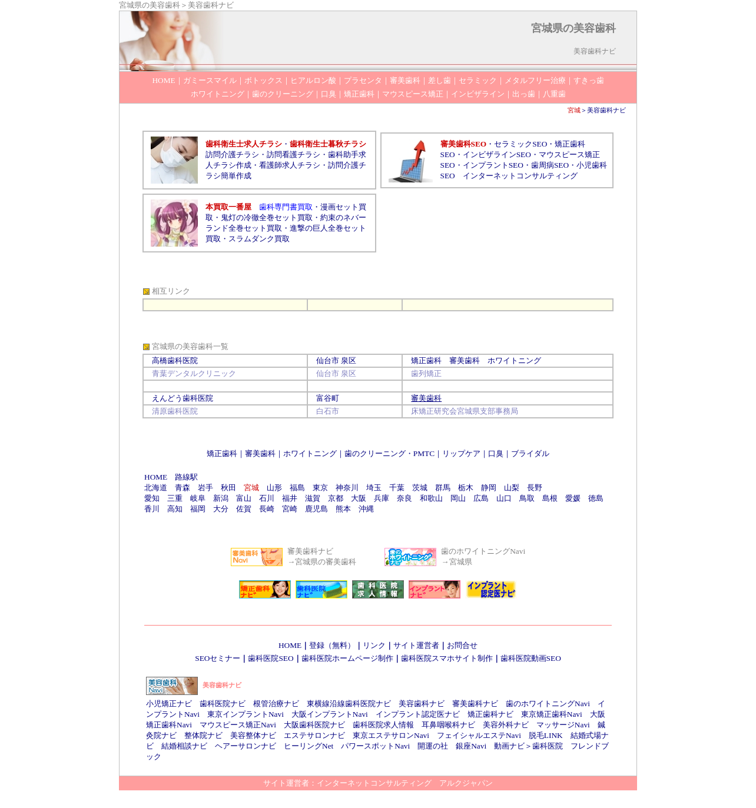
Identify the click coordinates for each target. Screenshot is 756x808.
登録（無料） (332, 645)
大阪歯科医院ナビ (314, 724)
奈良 (404, 498)
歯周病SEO (550, 165)
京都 (335, 498)
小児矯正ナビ (169, 703)
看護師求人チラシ (289, 165)
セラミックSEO (520, 143)
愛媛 (573, 498)
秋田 (228, 487)
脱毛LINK (546, 735)
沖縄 (366, 508)
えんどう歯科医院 (182, 398)
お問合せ (462, 645)
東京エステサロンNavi (391, 735)
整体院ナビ (203, 735)
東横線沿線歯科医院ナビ (349, 703)
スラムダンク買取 (259, 238)
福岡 (197, 508)
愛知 (152, 498)
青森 (182, 487)
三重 (175, 498)
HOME (155, 477)
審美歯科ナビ (475, 703)
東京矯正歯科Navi (551, 714)
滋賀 (312, 498)
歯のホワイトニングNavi (548, 703)
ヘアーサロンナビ (245, 746)
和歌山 (431, 498)
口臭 (495, 453)
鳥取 (527, 498)
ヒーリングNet (308, 746)
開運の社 (432, 746)
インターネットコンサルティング (520, 175)
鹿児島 (316, 508)
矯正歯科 (222, 453)
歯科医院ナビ (223, 703)
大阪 (358, 498)
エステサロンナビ (314, 735)
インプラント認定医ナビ (418, 714)
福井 (289, 498)
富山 (243, 498)
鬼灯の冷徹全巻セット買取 (267, 217)
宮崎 (289, 508)
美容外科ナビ (506, 724)
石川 (266, 498)
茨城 (419, 487)
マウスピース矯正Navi (238, 724)
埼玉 (374, 487)
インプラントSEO (493, 165)
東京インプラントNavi (245, 714)
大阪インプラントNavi (329, 714)
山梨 (511, 487)
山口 (504, 498)
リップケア (461, 453)
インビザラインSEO (497, 154)
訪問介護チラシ (232, 154)
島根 (550, 498)
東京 (320, 487)
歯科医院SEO (270, 658)
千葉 (396, 487)
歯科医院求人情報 (383, 724)
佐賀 (243, 508)
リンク (374, 645)
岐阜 (197, 498)
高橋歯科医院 (175, 360)
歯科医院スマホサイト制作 (447, 658)
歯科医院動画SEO (530, 658)
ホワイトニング (310, 453)
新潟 (220, 498)
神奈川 (347, 487)
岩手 (205, 487)
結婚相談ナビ (184, 746)
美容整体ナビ (253, 735)
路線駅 (186, 477)
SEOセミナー (217, 658)
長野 (534, 487)
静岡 (488, 487)
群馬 (442, 487)
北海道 (155, 487)
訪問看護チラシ (293, 154)
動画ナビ (509, 746)
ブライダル (530, 453)
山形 (274, 487)
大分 (220, 508)
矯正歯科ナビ (490, 714)
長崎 (266, 508)
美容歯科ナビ (606, 110)
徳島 (596, 498)
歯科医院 (547, 746)
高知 (175, 508)
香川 (152, 508)
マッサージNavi (563, 724)
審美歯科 (260, 453)
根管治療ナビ (276, 703)
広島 (481, 498)
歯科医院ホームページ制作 (347, 658)
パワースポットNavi (375, 746)
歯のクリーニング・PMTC (389, 453)
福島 (297, 487)
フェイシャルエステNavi (479, 735)
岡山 (458, 498)
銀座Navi (471, 746)
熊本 (343, 508)
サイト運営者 (416, 645)
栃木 (465, 487)
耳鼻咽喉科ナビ (448, 724)
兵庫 (381, 498)
